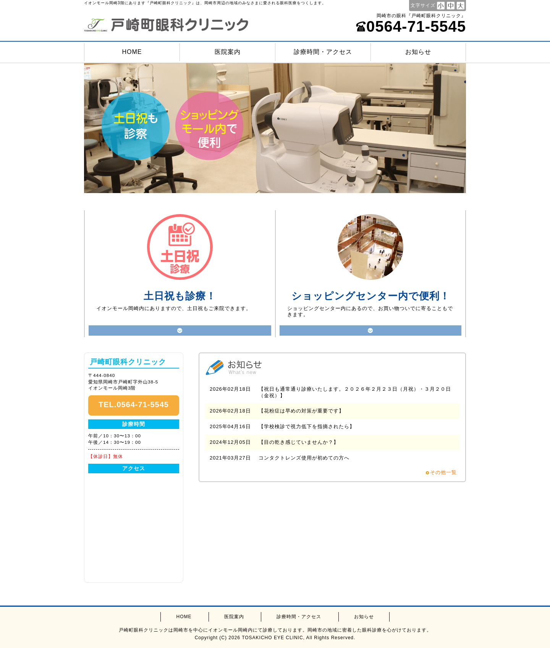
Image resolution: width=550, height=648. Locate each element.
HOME (132, 52)
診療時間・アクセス (323, 52)
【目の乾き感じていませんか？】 (299, 442)
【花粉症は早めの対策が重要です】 (301, 411)
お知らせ (418, 52)
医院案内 (228, 52)
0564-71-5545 (411, 26)
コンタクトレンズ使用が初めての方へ (304, 458)
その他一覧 (443, 472)
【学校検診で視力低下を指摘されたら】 (307, 426)
